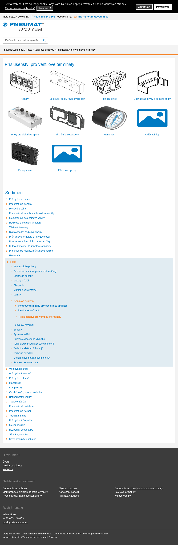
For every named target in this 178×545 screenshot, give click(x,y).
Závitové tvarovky (18, 227)
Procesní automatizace (26, 362)
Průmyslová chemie (19, 199)
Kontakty (8, 469)
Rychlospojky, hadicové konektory (22, 495)
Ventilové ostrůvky (24, 301)
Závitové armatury (125, 491)
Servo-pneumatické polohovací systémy (35, 271)
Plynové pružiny (17, 208)
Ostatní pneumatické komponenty (32, 357)
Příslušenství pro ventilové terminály (40, 316)
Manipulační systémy (25, 290)
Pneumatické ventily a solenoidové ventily (31, 213)
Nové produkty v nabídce (22, 439)
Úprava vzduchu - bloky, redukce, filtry (29, 241)
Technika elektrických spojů (28, 348)
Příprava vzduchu (69, 495)
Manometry (15, 382)
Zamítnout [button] (144, 7)
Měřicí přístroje (17, 425)
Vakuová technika (18, 368)
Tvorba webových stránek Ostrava (39, 537)
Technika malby (17, 415)
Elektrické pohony (23, 275)
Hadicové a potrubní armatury (25, 222)
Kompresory (15, 387)
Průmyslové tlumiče (19, 378)
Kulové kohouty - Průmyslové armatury (30, 246)
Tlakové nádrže (17, 401)
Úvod (6, 461)
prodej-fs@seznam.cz (15, 522)
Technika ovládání (23, 353)
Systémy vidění (22, 334)
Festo (13, 261)
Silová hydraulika (18, 434)
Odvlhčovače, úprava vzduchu (25, 392)
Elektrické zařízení (28, 310)
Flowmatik (14, 255)
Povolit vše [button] (162, 7)
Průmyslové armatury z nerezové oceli (29, 236)
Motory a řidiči (21, 280)
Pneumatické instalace (21, 406)
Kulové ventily (123, 495)
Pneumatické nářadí (20, 411)
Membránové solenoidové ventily (27, 218)
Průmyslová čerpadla (20, 420)
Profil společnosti (12, 465)
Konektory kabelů (69, 491)
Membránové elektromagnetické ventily (25, 491)
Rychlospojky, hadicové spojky (25, 232)
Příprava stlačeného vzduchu (29, 339)
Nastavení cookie (11, 537)
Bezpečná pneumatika (21, 429)
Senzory (18, 329)
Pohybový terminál (24, 325)
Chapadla (19, 285)
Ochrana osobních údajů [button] (20, 8)
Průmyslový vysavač (20, 373)
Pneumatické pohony (20, 204)
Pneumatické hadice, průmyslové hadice (31, 250)
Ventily (17, 294)
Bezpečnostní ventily (20, 397)
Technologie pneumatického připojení (34, 343)
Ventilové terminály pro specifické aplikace (42, 305)
